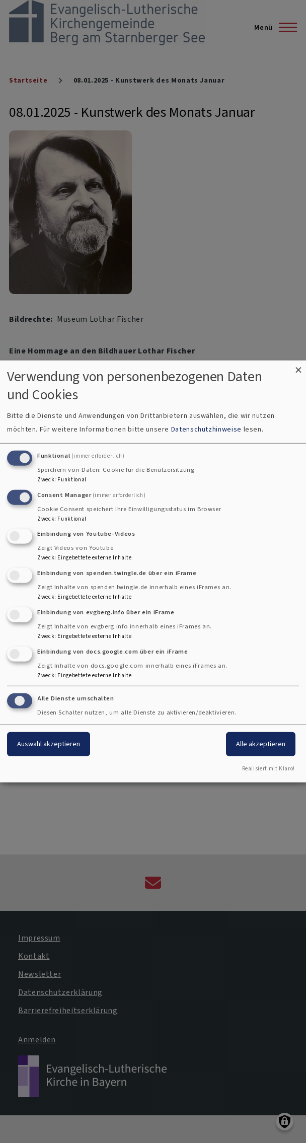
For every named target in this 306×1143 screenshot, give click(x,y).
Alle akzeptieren (260, 743)
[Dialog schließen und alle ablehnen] (298, 367)
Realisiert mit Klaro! (268, 768)
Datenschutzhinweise (206, 429)
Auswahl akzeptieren (48, 743)
